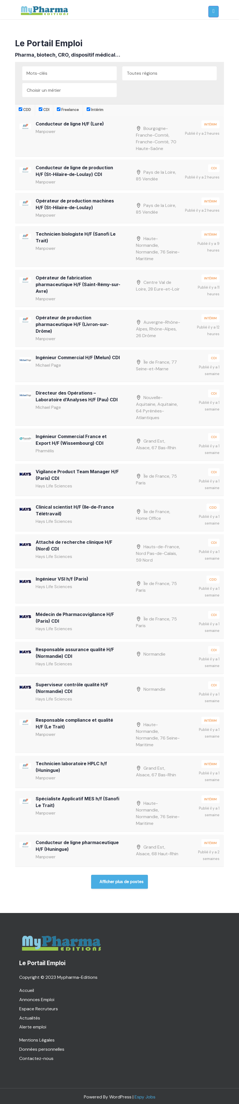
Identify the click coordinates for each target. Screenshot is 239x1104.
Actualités (29, 1016)
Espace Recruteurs (38, 1007)
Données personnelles (41, 1047)
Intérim (95, 109)
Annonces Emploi (36, 998)
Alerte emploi (32, 1025)
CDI (44, 109)
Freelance (68, 109)
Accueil (26, 988)
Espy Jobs (145, 1095)
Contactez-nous (36, 1056)
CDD (25, 109)
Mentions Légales (37, 1038)
